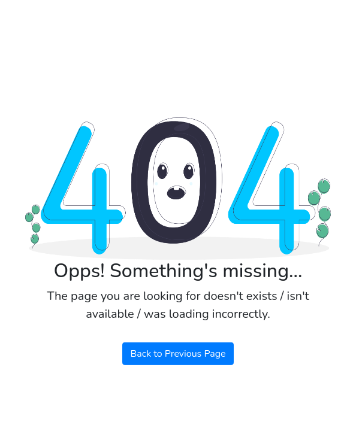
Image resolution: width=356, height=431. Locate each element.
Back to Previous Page (177, 353)
